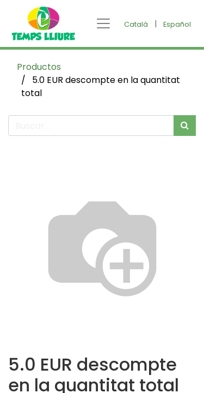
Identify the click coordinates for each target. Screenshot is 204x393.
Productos (39, 67)
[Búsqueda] (185, 125)
